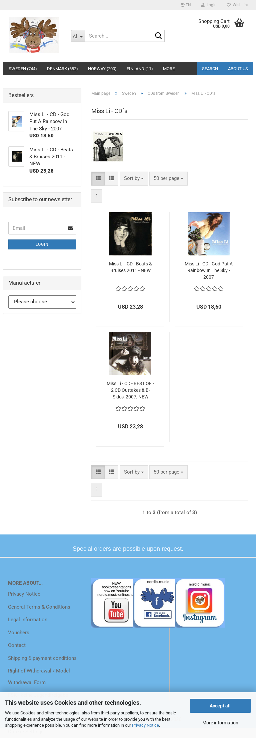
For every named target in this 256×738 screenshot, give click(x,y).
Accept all (220, 705)
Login (42, 244)
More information (220, 722)
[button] (186, 5)
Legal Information (27, 620)
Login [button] (209, 5)
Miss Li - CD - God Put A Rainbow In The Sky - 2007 (209, 270)
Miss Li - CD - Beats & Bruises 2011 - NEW (130, 267)
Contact (17, 645)
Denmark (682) (62, 68)
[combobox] (134, 178)
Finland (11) (140, 68)
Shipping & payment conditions (42, 658)
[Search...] (78, 36)
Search (210, 68)
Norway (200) (102, 68)
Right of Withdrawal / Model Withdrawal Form (39, 676)
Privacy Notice (145, 725)
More (169, 68)
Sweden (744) (23, 68)
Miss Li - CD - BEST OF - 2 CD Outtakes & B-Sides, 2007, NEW (130, 390)
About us (238, 68)
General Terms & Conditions (39, 607)
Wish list (237, 5)
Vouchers (18, 633)
